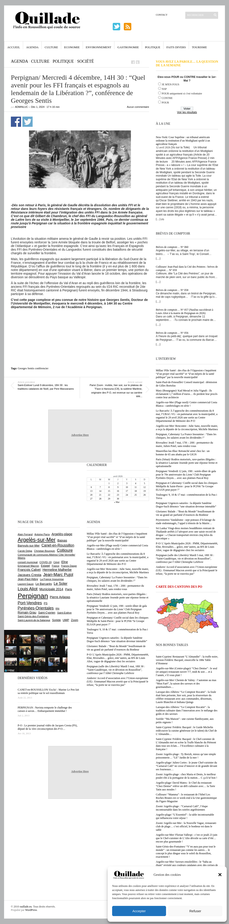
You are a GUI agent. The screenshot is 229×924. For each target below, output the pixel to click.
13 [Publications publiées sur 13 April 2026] (91, 491)
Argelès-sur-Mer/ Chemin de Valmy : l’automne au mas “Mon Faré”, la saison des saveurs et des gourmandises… (186, 684)
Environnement (98, 47)
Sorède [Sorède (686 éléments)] (56, 620)
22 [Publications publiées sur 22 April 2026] (109, 495)
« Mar (116, 502)
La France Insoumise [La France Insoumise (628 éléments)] (52, 579)
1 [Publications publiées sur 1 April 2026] (109, 483)
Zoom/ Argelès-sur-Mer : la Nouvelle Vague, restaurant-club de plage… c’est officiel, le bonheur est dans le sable (186, 826)
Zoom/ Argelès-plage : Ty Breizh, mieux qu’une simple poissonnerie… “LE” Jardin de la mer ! (186, 756)
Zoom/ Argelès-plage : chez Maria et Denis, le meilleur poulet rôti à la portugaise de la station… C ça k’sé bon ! (186, 776)
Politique (152, 47)
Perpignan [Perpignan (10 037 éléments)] (33, 596)
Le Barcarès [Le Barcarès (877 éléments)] (44, 584)
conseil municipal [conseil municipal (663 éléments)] (28, 562)
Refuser (195, 911)
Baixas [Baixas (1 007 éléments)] (62, 540)
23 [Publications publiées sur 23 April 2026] (118, 495)
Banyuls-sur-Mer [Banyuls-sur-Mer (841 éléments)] (29, 545)
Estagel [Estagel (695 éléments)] (45, 565)
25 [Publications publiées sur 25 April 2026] (136, 495)
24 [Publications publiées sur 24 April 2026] (127, 495)
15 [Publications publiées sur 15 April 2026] (109, 491)
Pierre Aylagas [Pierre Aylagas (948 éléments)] (60, 597)
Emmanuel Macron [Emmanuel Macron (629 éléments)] (28, 565)
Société (85, 61)
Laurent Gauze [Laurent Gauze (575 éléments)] (26, 584)
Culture (51, 47)
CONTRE (167, 98)
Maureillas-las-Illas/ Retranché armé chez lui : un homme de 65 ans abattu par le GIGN (183, 452)
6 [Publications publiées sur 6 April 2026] (91, 487)
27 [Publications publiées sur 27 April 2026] (91, 498)
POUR (165, 102)
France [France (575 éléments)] (55, 565)
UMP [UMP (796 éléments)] (66, 620)
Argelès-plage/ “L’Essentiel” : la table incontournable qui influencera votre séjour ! (185, 816)
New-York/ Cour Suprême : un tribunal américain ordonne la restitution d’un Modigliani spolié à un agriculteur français (183, 141)
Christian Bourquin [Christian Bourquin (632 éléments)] (44, 551)
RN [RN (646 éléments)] (57, 608)
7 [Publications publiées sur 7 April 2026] (100, 487)
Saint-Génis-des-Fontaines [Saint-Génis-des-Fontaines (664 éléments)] (33, 616)
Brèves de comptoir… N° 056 (172, 332)
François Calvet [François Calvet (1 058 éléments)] (29, 569)
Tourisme (199, 47)
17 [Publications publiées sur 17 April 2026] (127, 491)
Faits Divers (176, 47)
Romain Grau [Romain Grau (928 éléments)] (27, 612)
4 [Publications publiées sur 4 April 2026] (135, 483)
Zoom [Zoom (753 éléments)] (74, 620)
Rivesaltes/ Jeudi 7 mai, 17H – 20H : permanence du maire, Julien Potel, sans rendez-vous (184, 444)
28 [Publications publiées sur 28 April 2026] (100, 498)
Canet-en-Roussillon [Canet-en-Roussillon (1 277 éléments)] (57, 545)
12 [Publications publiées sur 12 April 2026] (144, 487)
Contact (161, 14)
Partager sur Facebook (16, 122)
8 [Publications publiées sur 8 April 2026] (109, 487)
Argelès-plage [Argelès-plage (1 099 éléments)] (61, 534)
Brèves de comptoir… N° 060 (172, 247)
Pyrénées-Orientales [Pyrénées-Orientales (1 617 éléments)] (36, 608)
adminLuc (21, 107)
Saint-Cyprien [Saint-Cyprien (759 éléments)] (46, 612)
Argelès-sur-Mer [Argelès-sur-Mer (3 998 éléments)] (36, 540)
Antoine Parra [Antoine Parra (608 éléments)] (42, 534)
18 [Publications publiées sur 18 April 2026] (136, 491)
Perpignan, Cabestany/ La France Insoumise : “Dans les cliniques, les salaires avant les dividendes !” (186, 436)
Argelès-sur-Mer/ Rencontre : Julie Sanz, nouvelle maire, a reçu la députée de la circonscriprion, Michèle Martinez (187, 427)
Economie (72, 47)
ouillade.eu (26, 906)
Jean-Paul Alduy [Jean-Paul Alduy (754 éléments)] (28, 579)
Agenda (32, 47)
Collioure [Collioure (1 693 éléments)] (65, 550)
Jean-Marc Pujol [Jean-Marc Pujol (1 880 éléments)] (58, 574)
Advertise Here (80, 435)
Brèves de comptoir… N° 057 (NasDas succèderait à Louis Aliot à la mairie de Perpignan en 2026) (184, 311)
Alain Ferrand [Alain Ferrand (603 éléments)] (25, 534)
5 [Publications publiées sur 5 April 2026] (144, 483)
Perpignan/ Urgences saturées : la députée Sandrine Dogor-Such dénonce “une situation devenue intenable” (186, 505)
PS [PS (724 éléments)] (45, 603)
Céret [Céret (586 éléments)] (56, 562)
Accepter (139, 911)
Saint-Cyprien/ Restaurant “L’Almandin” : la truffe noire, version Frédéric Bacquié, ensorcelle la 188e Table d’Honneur (187, 660)
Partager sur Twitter (27, 122)
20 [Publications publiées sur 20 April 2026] (91, 495)
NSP (164, 89)
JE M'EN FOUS (170, 84)
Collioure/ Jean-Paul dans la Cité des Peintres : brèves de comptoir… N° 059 (187, 268)
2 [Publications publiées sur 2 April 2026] (117, 483)
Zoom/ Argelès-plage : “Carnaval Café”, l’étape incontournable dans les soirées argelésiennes (182, 808)
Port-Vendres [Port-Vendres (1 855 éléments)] (30, 602)
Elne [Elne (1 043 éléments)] (64, 562)
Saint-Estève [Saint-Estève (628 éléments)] (64, 612)
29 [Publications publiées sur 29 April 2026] (109, 498)
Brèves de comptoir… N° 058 (172, 290)
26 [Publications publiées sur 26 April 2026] (144, 495)
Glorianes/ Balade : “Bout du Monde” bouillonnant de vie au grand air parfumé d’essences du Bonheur (185, 513)
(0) (162, 219)
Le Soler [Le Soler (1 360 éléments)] (60, 583)
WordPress (31, 910)
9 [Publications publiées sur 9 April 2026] (117, 487)
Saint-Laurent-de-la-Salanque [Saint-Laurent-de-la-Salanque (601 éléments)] (34, 620)
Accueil (13, 47)
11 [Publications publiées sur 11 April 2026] (136, 487)
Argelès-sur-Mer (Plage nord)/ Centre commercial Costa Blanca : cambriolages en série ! (186, 404)
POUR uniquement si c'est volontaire (182, 93)
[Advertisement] (80, 321)
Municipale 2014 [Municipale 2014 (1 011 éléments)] (51, 589)
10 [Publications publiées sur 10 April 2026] (127, 487)
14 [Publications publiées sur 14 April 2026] (100, 491)
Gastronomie (128, 47)
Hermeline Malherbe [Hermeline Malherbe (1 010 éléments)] (57, 569)
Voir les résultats (187, 112)
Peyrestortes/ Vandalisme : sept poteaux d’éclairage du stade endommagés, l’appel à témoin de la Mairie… (185, 521)
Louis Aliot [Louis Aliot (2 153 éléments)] (28, 588)
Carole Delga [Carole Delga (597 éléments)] (25, 551)
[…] (158, 219)
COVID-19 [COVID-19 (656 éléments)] (45, 562)
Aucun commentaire (138, 107)
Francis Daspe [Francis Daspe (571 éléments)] (69, 565)
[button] (220, 874)
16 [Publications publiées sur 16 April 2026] (118, 491)
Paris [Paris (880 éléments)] (68, 589)
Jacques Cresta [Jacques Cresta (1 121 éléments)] (29, 575)
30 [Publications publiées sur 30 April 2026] (118, 498)
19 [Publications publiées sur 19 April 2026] (144, 491)
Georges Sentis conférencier (33, 368)
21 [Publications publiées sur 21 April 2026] (100, 495)
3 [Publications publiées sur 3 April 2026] (126, 483)
